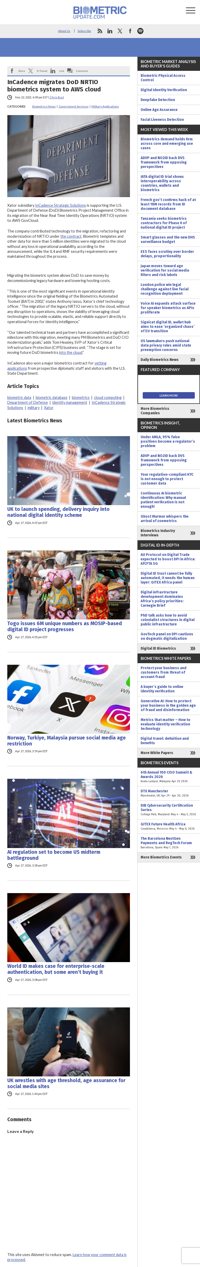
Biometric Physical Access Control (163, 77)
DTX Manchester (169, 793)
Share (21, 70)
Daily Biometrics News (160, 359)
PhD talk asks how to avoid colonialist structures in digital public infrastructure (168, 619)
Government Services (74, 106)
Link (61, 70)
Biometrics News (44, 106)
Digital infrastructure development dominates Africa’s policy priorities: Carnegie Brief (162, 599)
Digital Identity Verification (164, 90)
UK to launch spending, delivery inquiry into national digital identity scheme (58, 512)
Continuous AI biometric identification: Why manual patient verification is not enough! (163, 500)
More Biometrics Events (161, 857)
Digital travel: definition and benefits (165, 740)
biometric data (19, 397)
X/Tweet (42, 70)
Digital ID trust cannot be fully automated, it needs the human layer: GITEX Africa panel (168, 578)
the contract (71, 236)
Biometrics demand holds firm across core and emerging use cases (167, 143)
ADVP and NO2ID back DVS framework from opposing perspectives (164, 162)
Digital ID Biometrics (158, 648)
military (34, 407)
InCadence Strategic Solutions (60, 205)
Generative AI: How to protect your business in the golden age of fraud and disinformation (168, 705)
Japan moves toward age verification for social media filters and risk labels (165, 270)
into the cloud (70, 352)
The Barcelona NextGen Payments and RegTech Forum (169, 843)
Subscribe (84, 31)
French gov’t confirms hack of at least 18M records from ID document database (168, 204)
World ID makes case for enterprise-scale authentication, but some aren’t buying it (55, 969)
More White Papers (157, 753)
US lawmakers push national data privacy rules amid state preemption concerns (166, 345)
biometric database (51, 397)
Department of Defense (27, 402)
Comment (82, 70)
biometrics (81, 397)
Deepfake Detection (158, 100)
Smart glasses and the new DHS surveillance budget (168, 239)
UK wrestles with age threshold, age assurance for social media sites (66, 1083)
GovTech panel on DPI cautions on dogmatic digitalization (167, 636)
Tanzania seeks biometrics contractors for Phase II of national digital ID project (164, 223)
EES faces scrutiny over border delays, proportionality (167, 253)
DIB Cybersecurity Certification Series (169, 810)
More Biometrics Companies (155, 410)
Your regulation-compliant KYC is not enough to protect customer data (167, 479)
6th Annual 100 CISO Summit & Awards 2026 (169, 776)
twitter (120, 31)
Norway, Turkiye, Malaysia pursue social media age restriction (66, 741)
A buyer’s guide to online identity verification (162, 689)
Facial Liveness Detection (162, 119)
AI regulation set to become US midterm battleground (53, 855)
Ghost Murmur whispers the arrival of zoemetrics (165, 518)
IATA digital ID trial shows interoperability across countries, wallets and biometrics (162, 183)
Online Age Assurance (159, 110)
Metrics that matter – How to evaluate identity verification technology (165, 724)
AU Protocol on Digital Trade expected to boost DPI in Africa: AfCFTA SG (168, 559)
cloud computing (108, 397)
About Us (64, 31)
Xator (49, 407)
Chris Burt (57, 97)
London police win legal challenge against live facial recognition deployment (165, 289)
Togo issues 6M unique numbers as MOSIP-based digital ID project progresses (64, 626)
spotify (140, 31)
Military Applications (105, 106)
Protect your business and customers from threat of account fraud (163, 672)
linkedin (110, 31)
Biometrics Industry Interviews (158, 533)
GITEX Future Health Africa (169, 826)
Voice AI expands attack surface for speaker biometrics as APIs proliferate (168, 308)
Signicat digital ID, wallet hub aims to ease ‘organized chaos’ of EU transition (168, 326)
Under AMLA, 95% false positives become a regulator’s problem (168, 441)
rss (99, 31)
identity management (69, 402)
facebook (130, 31)
